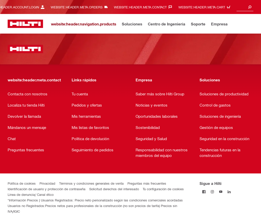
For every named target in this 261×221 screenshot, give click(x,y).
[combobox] (245, 7)
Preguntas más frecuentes (146, 183)
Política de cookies (22, 183)
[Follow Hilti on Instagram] (212, 191)
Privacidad (47, 183)
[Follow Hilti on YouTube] (220, 191)
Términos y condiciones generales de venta (91, 183)
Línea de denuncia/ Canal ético (31, 194)
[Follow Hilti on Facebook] (204, 191)
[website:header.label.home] (25, 24)
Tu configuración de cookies (163, 189)
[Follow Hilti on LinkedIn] (229, 191)
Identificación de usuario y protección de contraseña (46, 189)
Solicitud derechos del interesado (114, 189)
